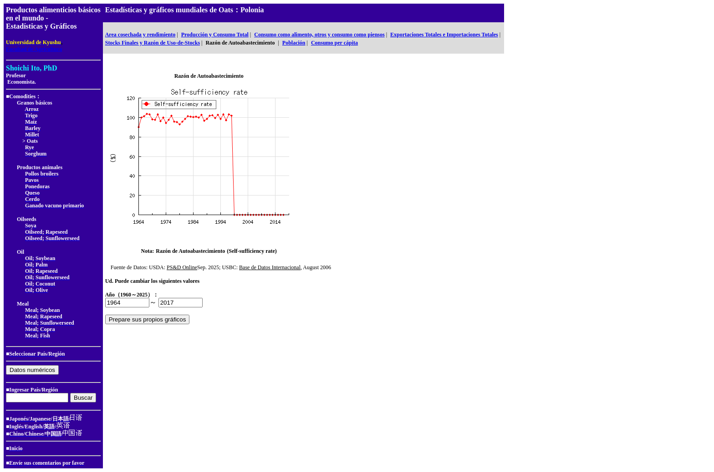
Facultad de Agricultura (34, 49)
